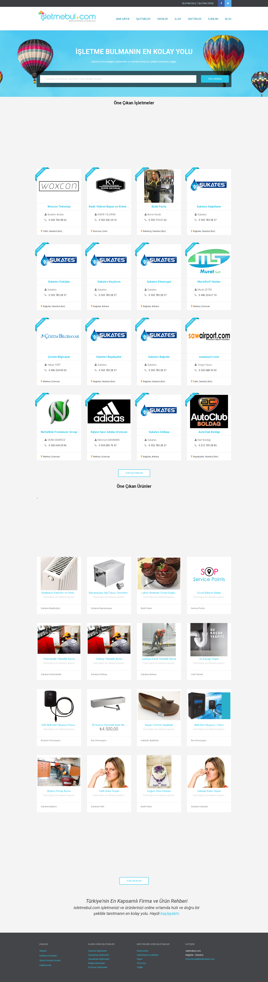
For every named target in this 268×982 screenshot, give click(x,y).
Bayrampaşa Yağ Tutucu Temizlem (108, 592)
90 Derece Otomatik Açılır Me (108, 725)
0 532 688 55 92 (208, 370)
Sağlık (140, 967)
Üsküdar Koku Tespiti (209, 791)
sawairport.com (209, 356)
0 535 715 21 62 (157, 220)
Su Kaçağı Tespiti (209, 658)
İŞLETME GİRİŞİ (206, 3)
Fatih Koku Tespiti (109, 791)
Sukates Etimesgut (159, 281)
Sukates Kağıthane (209, 206)
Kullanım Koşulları (48, 955)
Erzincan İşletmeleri (97, 967)
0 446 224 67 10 (208, 295)
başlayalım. (170, 913)
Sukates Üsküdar (59, 281)
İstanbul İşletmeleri (97, 951)
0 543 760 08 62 (57, 220)
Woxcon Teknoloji (59, 206)
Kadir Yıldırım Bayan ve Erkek (108, 206)
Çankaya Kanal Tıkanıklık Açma (159, 658)
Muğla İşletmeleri (96, 963)
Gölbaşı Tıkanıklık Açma (109, 658)
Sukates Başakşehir (109, 356)
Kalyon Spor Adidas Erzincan (109, 432)
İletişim (43, 951)
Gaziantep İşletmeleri (98, 955)
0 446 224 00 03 (57, 370)
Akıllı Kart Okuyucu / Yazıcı (209, 725)
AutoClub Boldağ (209, 432)
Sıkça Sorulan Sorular (50, 960)
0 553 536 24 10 (108, 220)
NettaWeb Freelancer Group (59, 432)
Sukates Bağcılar (159, 356)
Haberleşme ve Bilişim (148, 955)
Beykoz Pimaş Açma (59, 791)
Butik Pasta (159, 206)
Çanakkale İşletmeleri (98, 959)
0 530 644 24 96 (57, 445)
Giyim (139, 959)
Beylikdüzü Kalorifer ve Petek (58, 592)
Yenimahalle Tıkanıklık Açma (59, 658)
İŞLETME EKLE (189, 3)
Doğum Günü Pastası (159, 791)
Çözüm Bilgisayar (59, 356)
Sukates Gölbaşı (159, 432)
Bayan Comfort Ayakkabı (159, 725)
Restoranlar (142, 951)
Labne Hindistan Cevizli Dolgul (158, 592)
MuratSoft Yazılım (208, 281)
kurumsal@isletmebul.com (200, 959)
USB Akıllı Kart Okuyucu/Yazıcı (58, 725)
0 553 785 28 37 (208, 220)
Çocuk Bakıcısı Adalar (209, 592)
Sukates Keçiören (108, 281)
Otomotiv (141, 963)
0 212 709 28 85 (208, 445)
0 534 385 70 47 (108, 445)
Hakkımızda (45, 965)
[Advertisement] (134, 136)
